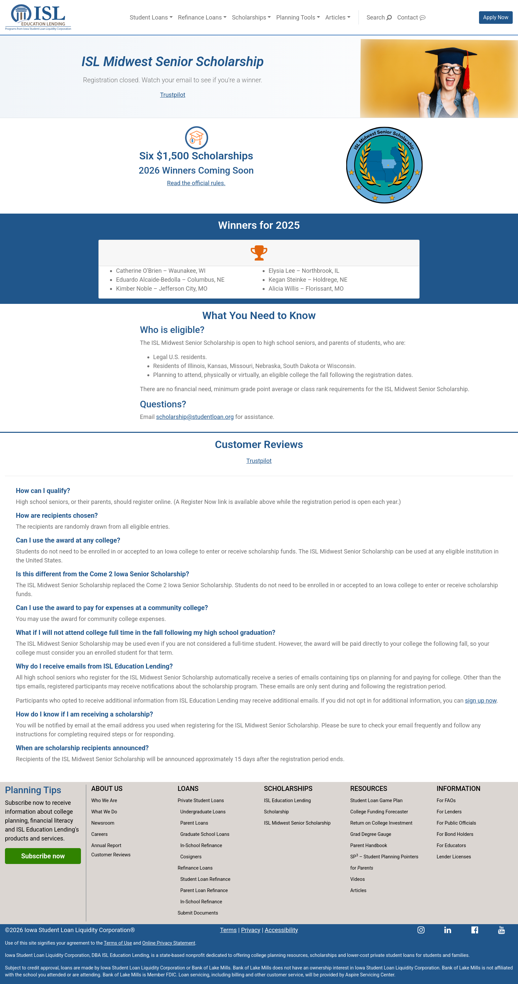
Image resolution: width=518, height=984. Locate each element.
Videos (357, 879)
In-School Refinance (201, 845)
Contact (411, 17)
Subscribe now (43, 856)
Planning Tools (295, 17)
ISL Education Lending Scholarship (287, 806)
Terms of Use (118, 943)
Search (379, 17)
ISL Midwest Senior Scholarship (297, 823)
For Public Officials (456, 823)
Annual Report (106, 845)
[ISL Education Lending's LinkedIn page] (447, 929)
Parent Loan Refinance (204, 890)
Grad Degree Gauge (370, 834)
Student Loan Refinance (205, 879)
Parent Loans (194, 823)
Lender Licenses (454, 857)
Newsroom (102, 823)
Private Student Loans (201, 800)
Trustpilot (172, 94)
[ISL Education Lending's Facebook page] (474, 929)
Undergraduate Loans (203, 812)
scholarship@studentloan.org (195, 416)
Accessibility (281, 929)
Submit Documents (198, 913)
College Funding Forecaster (379, 812)
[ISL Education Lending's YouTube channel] (501, 929)
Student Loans (149, 17)
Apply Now (495, 17)
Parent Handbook (368, 845)
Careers (99, 834)
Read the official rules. (196, 183)
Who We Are (104, 800)
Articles (335, 17)
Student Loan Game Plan (376, 800)
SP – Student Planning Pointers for (384, 862)
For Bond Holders (455, 834)
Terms (228, 929)
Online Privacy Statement (168, 943)
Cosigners (191, 857)
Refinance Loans (200, 17)
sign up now (481, 700)
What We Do (104, 812)
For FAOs (446, 800)
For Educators (451, 845)
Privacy (250, 929)
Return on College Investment (381, 823)
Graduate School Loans (205, 834)
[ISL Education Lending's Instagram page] (421, 929)
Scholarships (249, 17)
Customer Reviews (110, 855)
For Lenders (449, 812)
